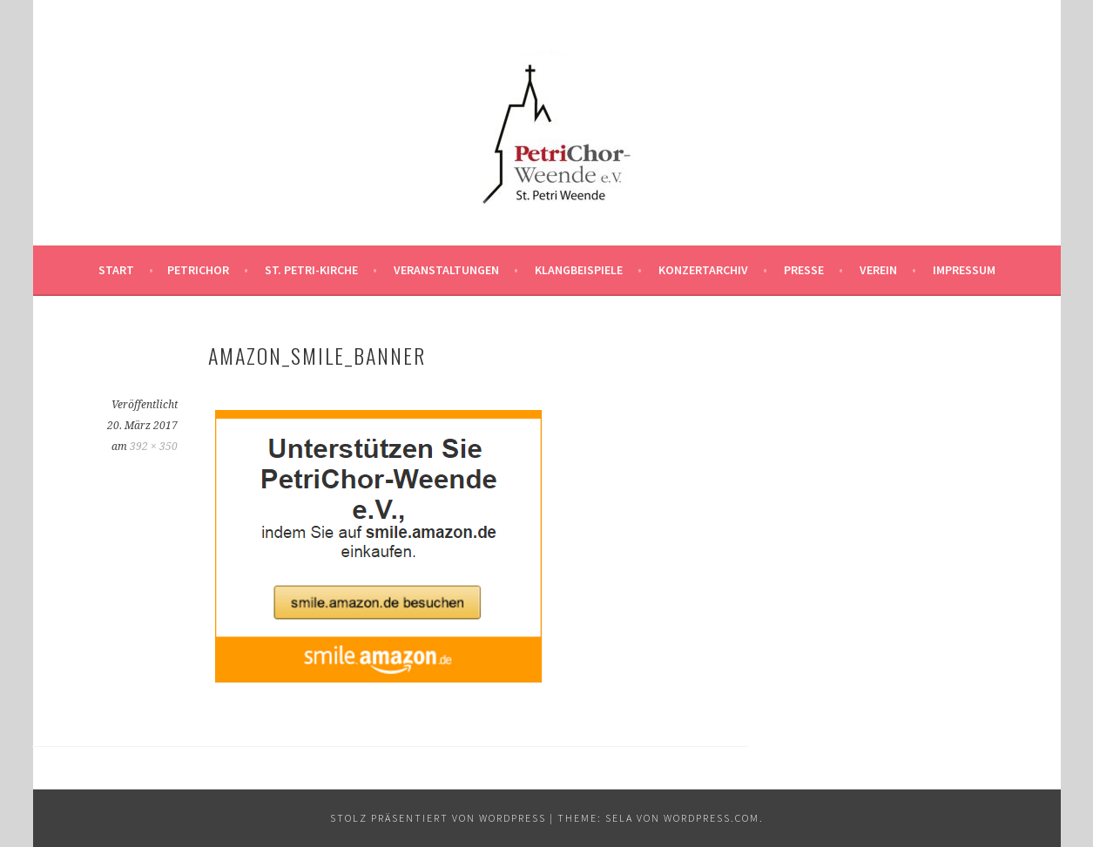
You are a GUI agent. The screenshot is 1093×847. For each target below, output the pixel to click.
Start (116, 270)
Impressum (964, 270)
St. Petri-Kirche (311, 270)
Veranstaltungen (446, 270)
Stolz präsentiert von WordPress (438, 817)
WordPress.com (711, 817)
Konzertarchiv (703, 270)
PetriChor (198, 270)
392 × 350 (154, 446)
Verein (878, 270)
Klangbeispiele (579, 270)
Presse (804, 270)
